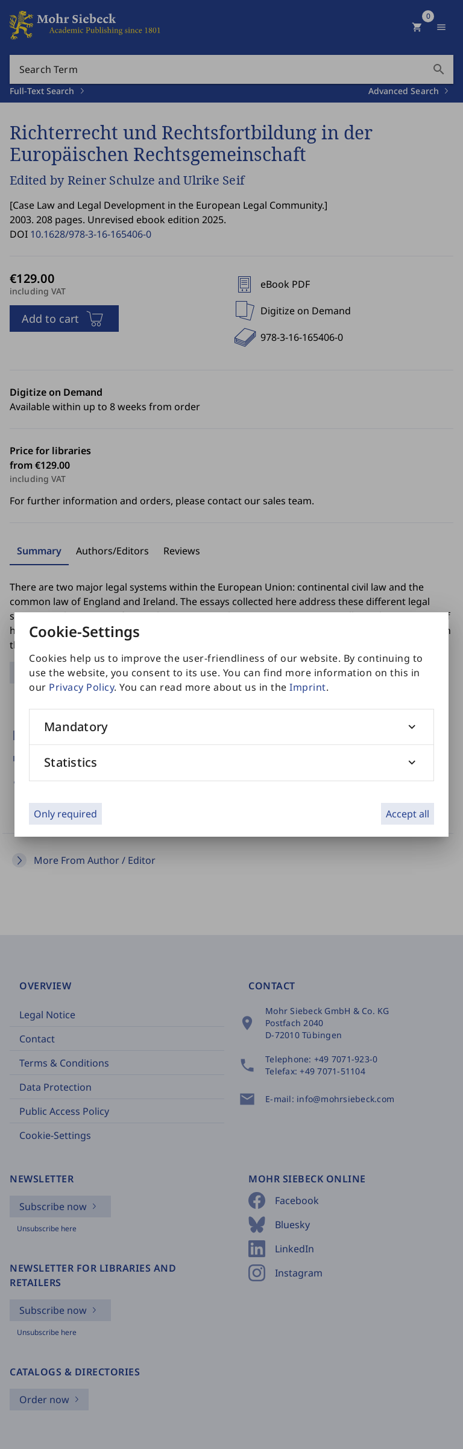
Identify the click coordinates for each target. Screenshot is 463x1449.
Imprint (307, 687)
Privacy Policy (81, 687)
